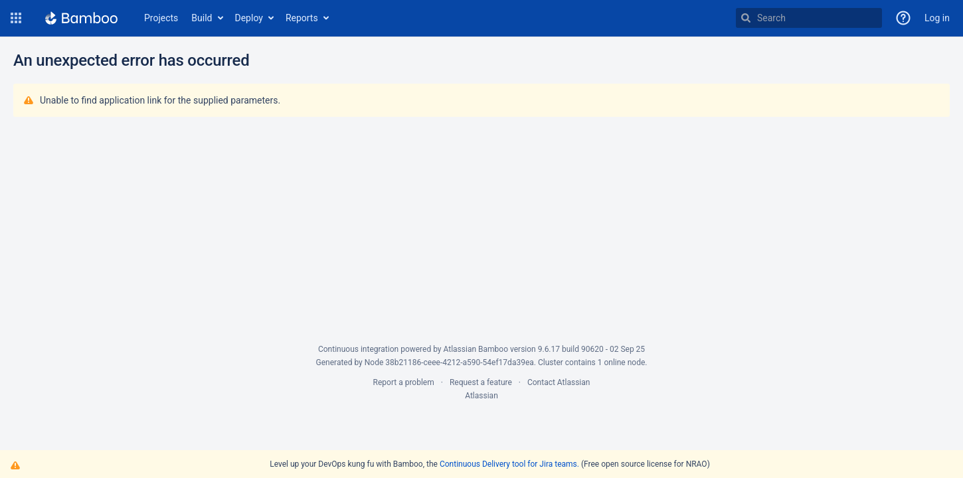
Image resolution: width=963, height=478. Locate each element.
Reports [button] (302, 18)
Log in (937, 18)
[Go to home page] (81, 18)
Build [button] (201, 18)
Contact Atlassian (558, 382)
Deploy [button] (249, 18)
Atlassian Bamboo (476, 349)
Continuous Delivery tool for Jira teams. (509, 464)
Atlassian (481, 395)
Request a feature (481, 382)
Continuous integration (358, 349)
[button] (16, 18)
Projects (161, 18)
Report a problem (403, 382)
